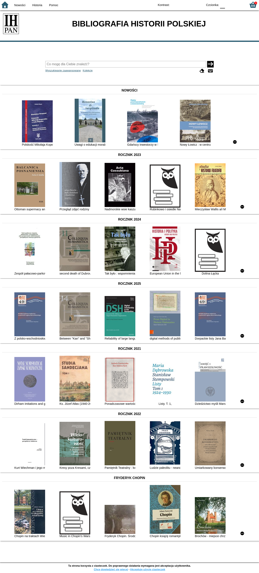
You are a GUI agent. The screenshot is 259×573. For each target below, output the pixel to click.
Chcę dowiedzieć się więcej (111, 569)
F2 (239, 4)
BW (182, 4)
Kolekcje (87, 70)
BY (199, 4)
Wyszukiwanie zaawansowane (63, 70)
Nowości (19, 5)
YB (191, 4)
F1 (230, 4)
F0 (222, 4)
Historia (37, 5)
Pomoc (53, 5)
